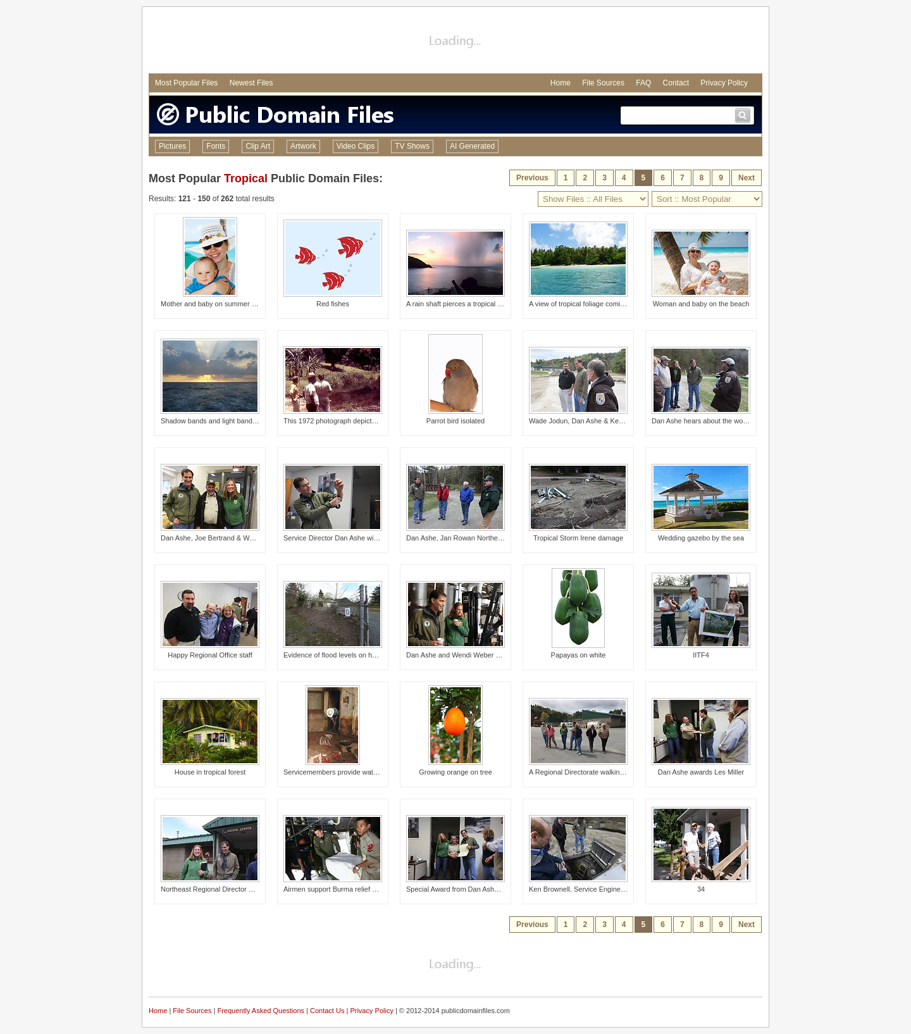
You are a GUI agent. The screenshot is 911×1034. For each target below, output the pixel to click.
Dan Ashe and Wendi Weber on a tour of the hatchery (488, 655)
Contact (676, 82)
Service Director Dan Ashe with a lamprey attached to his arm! (379, 538)
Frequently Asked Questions (260, 1010)
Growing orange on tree (455, 772)
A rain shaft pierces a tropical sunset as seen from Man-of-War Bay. (510, 304)
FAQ (643, 82)
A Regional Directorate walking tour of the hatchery (607, 772)
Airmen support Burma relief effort (335, 889)
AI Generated (472, 146)
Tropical (246, 178)
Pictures (172, 146)
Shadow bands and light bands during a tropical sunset (245, 421)
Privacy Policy (724, 82)
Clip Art (257, 146)
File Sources (603, 82)
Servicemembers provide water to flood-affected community (375, 772)
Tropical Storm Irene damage (578, 538)
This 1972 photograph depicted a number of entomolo (366, 421)
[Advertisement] (455, 41)
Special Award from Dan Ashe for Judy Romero (479, 889)
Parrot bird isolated (455, 421)
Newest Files (251, 82)
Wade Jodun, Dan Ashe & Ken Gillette (587, 421)
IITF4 (701, 655)
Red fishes (332, 304)
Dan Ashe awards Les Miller (701, 772)
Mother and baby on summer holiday (217, 304)
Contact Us (327, 1010)
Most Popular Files (186, 82)
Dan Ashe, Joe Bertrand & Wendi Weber (223, 538)
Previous (532, 177)
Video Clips (356, 146)
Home (560, 82)
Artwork (303, 146)
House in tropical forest (210, 772)
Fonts (215, 146)
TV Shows (412, 146)
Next (746, 177)
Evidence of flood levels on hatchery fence (348, 655)
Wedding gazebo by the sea (701, 538)
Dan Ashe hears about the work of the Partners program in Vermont (755, 421)
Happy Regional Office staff (210, 655)
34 (701, 889)
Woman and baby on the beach (701, 304)
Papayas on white (578, 655)
